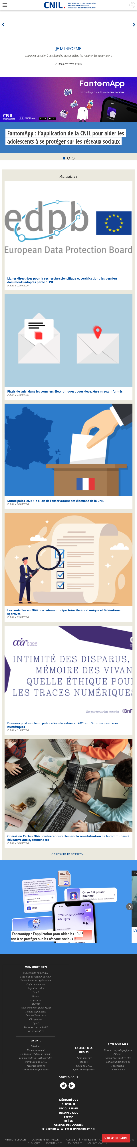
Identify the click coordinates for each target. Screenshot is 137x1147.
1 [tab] (64, 158)
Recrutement (54, 1143)
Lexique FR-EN (68, 1108)
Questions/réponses (84, 1069)
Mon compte (74, 1143)
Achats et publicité (36, 1011)
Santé (36, 992)
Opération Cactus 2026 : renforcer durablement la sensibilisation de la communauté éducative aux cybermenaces (68, 838)
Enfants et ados (35, 988)
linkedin (71, 1085)
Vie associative (36, 1030)
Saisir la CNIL (84, 1065)
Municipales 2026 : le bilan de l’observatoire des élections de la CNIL (55, 501)
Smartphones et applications (35, 980)
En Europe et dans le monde (35, 1053)
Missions (36, 1046)
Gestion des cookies (68, 1124)
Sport (36, 1023)
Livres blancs (118, 1069)
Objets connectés (36, 984)
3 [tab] (73, 158)
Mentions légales (15, 1139)
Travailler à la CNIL (36, 1061)
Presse (68, 1117)
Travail (36, 1003)
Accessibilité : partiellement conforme (88, 1139)
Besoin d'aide (117, 1138)
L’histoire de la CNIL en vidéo (35, 1057)
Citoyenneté (35, 1019)
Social (35, 996)
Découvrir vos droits (70, 63)
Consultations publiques (36, 1069)
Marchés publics (36, 1065)
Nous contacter (97, 1143)
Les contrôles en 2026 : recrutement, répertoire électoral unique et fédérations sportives (63, 612)
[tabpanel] (68, 115)
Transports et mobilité (36, 1027)
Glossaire (69, 1104)
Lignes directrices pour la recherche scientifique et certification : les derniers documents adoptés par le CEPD (62, 280)
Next (133, 24)
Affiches (117, 1053)
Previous (3, 24)
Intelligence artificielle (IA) (36, 1007)
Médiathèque (68, 1099)
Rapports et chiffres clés (118, 1057)
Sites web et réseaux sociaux (35, 976)
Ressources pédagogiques (118, 1050)
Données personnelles (46, 1139)
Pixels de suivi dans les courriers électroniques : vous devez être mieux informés (65, 391)
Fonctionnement (36, 1050)
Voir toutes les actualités (68, 853)
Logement (35, 1000)
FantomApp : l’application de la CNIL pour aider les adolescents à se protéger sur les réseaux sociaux (65, 137)
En (71, 1120)
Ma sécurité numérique (35, 972)
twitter (63, 1085)
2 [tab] (68, 158)
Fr (65, 1120)
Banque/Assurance (35, 1015)
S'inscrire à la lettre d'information (68, 1129)
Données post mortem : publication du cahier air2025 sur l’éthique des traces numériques (62, 725)
